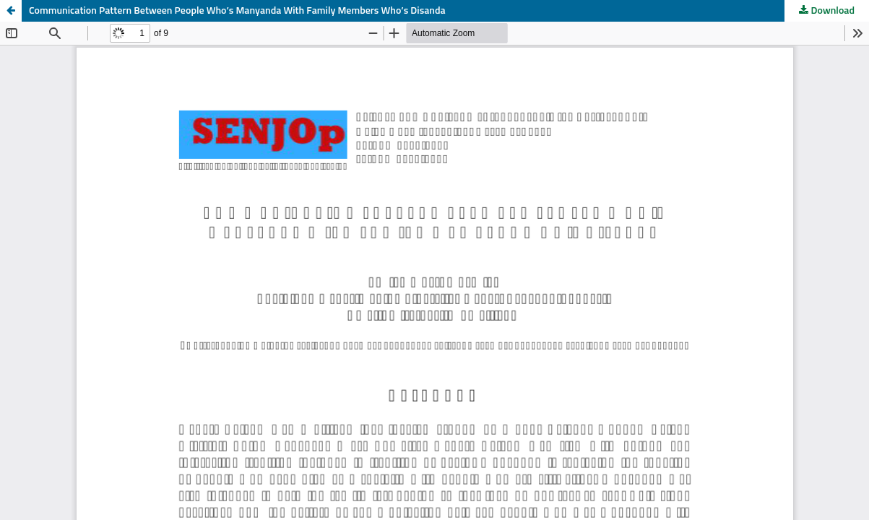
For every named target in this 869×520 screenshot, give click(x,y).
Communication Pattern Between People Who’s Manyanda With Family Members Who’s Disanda (237, 11)
